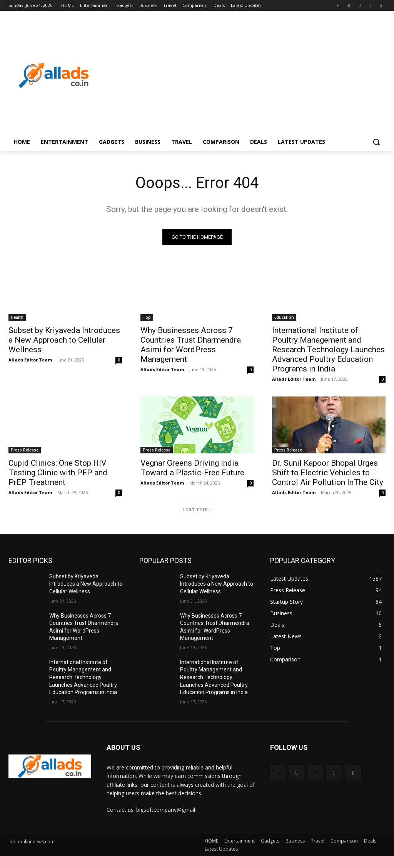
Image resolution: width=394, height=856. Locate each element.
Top (147, 317)
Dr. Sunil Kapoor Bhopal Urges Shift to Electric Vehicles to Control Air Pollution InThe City (327, 472)
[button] (376, 142)
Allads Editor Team (30, 360)
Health (17, 317)
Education (284, 317)
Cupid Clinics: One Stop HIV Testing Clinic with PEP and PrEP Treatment (57, 472)
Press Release (24, 450)
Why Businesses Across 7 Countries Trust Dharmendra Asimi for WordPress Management (190, 345)
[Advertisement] (242, 75)
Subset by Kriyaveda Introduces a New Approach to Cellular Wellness (64, 340)
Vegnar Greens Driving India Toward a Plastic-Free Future (192, 467)
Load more (197, 509)
